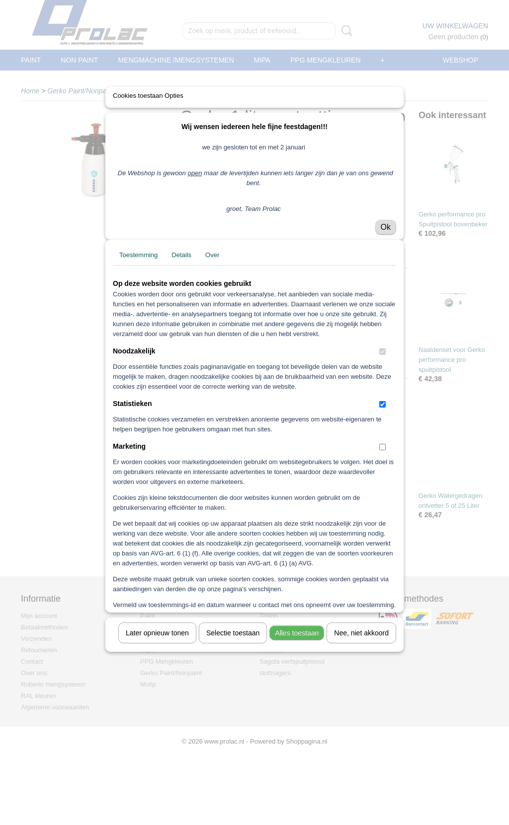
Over (212, 333)
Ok (386, 305)
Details (181, 333)
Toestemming (138, 333)
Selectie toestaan (232, 711)
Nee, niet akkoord (361, 711)
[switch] (382, 429)
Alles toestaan (297, 711)
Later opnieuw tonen (157, 711)
